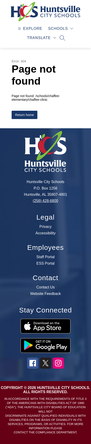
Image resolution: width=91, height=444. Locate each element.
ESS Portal (45, 263)
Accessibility (45, 233)
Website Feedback (45, 294)
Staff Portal (45, 257)
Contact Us (45, 287)
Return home (24, 115)
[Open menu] (29, 28)
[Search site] (62, 38)
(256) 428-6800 (45, 201)
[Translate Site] (41, 38)
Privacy (45, 227)
